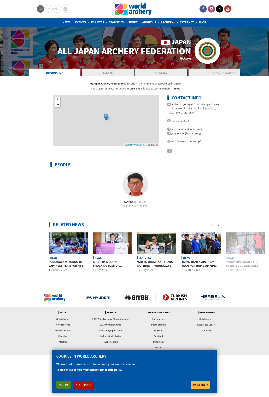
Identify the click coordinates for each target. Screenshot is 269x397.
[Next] (218, 240)
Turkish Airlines (174, 313)
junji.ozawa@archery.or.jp (186, 148)
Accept (63, 385)
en (40, 9)
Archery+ (168, 22)
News (66, 22)
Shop (202, 22)
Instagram (211, 9)
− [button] (58, 120)
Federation (207, 327)
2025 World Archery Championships (110, 334)
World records (63, 340)
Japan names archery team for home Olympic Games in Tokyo (199, 281)
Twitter (219, 9)
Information (54, 88)
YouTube (228, 9)
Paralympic (57, 9)
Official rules (62, 334)
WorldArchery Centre (65, 9)
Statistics (116, 22)
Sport (133, 22)
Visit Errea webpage (136, 313)
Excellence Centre (206, 340)
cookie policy (113, 370)
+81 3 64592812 (180, 136)
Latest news (158, 334)
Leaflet (128, 160)
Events (80, 22)
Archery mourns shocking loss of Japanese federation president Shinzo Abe (109, 282)
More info (200, 385)
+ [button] (58, 115)
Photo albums (158, 340)
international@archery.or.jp (187, 144)
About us (149, 22)
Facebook (203, 9)
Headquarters (206, 334)
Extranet (187, 22)
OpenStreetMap (141, 160)
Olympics (49, 9)
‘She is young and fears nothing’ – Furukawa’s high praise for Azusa (155, 281)
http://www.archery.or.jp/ (186, 156)
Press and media (159, 327)
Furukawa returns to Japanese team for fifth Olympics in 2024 (67, 281)
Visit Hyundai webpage (98, 313)
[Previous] (211, 240)
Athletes (97, 22)
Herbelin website (213, 313)
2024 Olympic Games (110, 340)
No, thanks (84, 385)
